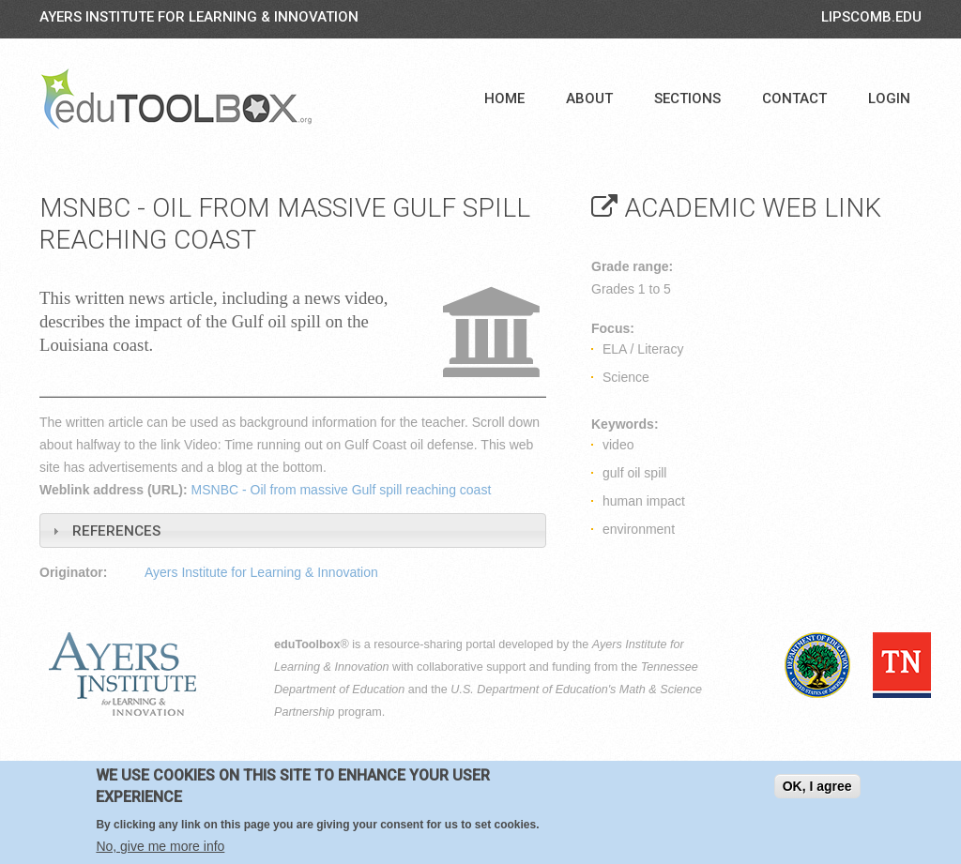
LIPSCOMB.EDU (871, 16)
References (116, 531)
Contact (794, 98)
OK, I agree (817, 787)
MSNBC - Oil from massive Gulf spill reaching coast (341, 489)
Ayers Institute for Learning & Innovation (198, 16)
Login (889, 98)
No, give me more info (160, 847)
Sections (687, 98)
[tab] (292, 530)
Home (504, 98)
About (589, 98)
